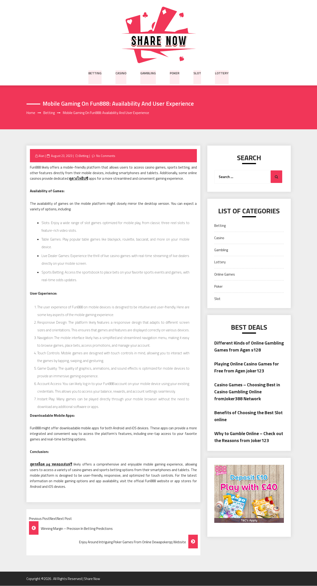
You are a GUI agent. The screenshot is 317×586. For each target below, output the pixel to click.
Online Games (224, 274)
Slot (197, 72)
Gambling (148, 72)
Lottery (222, 72)
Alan (41, 155)
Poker (174, 72)
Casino (120, 72)
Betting (95, 72)
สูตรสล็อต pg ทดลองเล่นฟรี (51, 464)
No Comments (105, 155)
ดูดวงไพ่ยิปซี (78, 178)
